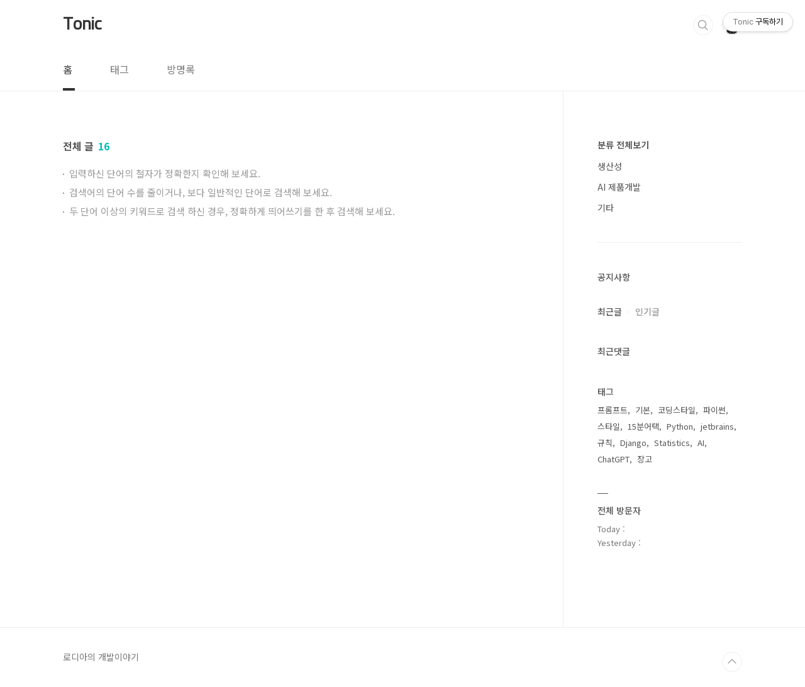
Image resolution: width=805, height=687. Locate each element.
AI (700, 443)
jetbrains (717, 426)
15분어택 (643, 426)
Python (680, 426)
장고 (644, 459)
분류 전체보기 (623, 144)
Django (633, 443)
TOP (732, 662)
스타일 (608, 426)
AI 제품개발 (619, 187)
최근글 (609, 311)
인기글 (647, 311)
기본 (642, 410)
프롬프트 (612, 410)
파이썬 (714, 410)
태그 (119, 69)
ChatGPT (613, 459)
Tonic (82, 24)
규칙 (605, 443)
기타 (605, 207)
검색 (703, 25)
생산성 (609, 166)
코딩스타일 (677, 410)
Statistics (672, 443)
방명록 (181, 69)
